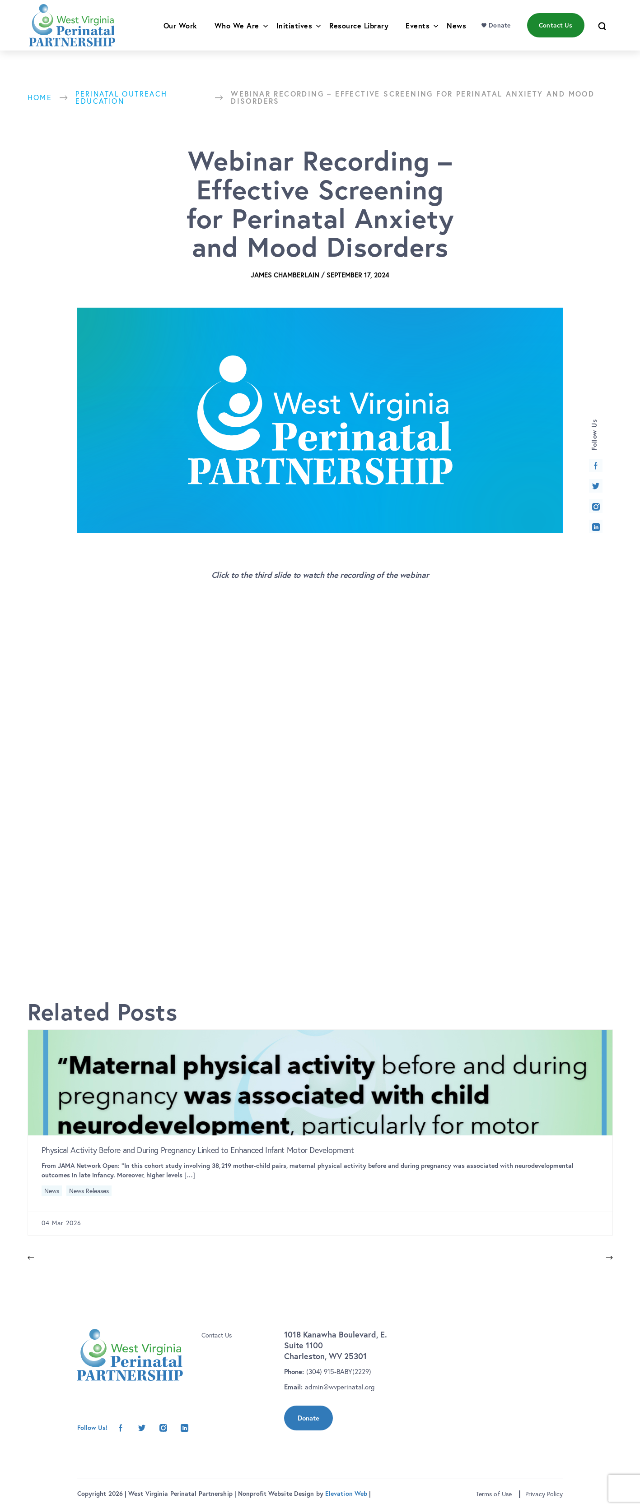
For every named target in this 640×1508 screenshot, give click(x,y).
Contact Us (216, 1335)
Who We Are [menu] (237, 35)
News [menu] (456, 35)
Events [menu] (418, 35)
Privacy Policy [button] (544, 1494)
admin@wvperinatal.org (339, 1387)
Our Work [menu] (180, 35)
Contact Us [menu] (555, 35)
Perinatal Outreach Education (121, 97)
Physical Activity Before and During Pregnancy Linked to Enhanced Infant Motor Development (198, 1150)
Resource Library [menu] (358, 35)
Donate (308, 1418)
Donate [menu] (499, 35)
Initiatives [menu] (294, 35)
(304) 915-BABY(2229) (338, 1371)
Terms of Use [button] (494, 1494)
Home (40, 97)
